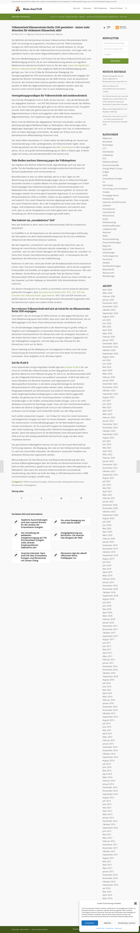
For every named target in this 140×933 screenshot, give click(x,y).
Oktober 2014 (109, 754)
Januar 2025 (108, 340)
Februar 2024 (109, 377)
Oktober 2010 (109, 882)
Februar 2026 (109, 297)
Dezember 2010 (110, 875)
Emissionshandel (111, 165)
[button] (135, 903)
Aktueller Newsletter (21, 17)
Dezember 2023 (110, 384)
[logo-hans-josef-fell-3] (29, 8)
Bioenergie (108, 145)
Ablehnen (107, 923)
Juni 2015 (107, 727)
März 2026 (107, 293)
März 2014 (107, 777)
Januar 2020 (108, 542)
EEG (104, 159)
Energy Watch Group (112, 169)
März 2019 (107, 576)
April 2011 (107, 865)
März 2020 (107, 535)
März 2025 (107, 334)
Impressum (118, 928)
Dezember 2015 (110, 707)
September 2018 (110, 596)
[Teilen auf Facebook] (22, 498)
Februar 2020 (109, 539)
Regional (59, 34)
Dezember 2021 (110, 465)
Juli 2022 (107, 441)
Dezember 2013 (110, 788)
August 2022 (108, 438)
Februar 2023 (109, 418)
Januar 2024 (108, 381)
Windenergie (109, 276)
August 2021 (108, 478)
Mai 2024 (107, 367)
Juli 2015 (107, 724)
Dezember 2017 (110, 626)
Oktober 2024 (109, 350)
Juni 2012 (107, 831)
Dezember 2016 (110, 667)
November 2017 (110, 629)
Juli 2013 (107, 801)
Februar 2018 (109, 619)
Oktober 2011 (109, 852)
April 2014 (107, 774)
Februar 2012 (109, 841)
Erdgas (106, 172)
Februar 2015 (109, 741)
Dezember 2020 (110, 505)
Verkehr (106, 263)
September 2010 (110, 885)
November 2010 (110, 878)
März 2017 (107, 656)
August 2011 (108, 858)
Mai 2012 (107, 835)
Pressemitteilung (111, 239)
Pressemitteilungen (112, 243)
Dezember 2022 (110, 424)
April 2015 (107, 734)
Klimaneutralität (55, 482)
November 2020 (110, 508)
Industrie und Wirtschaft (114, 202)
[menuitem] (77, 8)
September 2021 (110, 475)
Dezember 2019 (110, 545)
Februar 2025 (109, 337)
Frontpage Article (111, 196)
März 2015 (107, 737)
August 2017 (108, 640)
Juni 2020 (107, 525)
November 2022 (110, 428)
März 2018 (107, 616)
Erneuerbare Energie (112, 179)
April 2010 (107, 895)
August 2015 (108, 720)
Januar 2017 (108, 663)
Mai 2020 (107, 529)
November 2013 (110, 791)
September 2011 (110, 855)
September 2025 (110, 313)
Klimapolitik (68, 482)
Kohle (105, 219)
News (105, 236)
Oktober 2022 (109, 431)
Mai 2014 (107, 771)
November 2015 (110, 710)
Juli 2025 (107, 320)
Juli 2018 (107, 603)
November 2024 (110, 347)
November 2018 (110, 589)
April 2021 (107, 492)
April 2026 (107, 290)
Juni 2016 (107, 687)
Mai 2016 (107, 690)
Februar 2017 (109, 660)
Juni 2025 (107, 324)
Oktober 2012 (109, 825)
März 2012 (107, 838)
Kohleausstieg (109, 222)
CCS (104, 148)
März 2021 (107, 495)
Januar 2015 (108, 744)
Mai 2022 (107, 448)
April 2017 (107, 653)
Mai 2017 (107, 650)
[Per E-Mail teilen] (81, 498)
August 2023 (108, 397)
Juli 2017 (107, 643)
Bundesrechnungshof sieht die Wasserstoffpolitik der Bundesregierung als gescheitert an (115, 78)
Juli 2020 (107, 522)
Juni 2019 (107, 566)
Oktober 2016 (109, 673)
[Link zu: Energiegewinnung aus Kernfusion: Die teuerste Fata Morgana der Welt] (71, 536)
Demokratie (40, 34)
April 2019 (107, 572)
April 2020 (107, 532)
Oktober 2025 (109, 310)
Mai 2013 (107, 808)
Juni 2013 (107, 804)
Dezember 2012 (110, 821)
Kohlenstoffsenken (111, 226)
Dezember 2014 (110, 747)
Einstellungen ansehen (126, 923)
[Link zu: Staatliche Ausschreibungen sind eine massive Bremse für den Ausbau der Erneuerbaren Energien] (31, 524)
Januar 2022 (108, 461)
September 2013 (110, 794)
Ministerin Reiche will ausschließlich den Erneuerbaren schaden (114, 88)
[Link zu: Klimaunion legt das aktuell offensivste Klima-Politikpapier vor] (71, 556)
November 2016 (110, 670)
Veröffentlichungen (112, 266)
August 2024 (108, 357)
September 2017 (110, 636)
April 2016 (107, 693)
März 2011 (107, 868)
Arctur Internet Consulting (39, 929)
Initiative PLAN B (72, 367)
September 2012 (110, 828)
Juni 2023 (107, 404)
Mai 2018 (107, 609)
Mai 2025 (107, 327)
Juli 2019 (107, 562)
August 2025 (108, 317)
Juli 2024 (107, 360)
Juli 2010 (107, 888)
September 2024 (110, 354)
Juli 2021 (107, 482)
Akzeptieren (89, 923)
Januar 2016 (108, 703)
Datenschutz (110, 928)
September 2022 (110, 434)
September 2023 (110, 394)
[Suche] (126, 8)
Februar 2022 (109, 458)
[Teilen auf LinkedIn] (61, 498)
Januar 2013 (108, 818)
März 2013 (107, 814)
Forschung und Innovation (115, 189)
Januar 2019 (108, 582)
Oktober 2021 (109, 471)
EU (104, 182)
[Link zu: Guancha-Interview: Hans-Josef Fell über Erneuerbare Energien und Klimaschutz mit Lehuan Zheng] (31, 557)
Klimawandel (17, 485)
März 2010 (107, 899)
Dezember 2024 (110, 344)
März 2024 (107, 374)
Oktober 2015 (109, 714)
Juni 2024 (107, 364)
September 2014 (110, 757)
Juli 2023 (107, 401)
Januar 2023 (108, 421)
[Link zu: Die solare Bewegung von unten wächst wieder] (71, 522)
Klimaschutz (50, 34)
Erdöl (105, 175)
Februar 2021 (109, 498)
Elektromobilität (110, 162)
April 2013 (107, 811)
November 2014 (110, 751)
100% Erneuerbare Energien (35, 482)
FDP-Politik (108, 186)
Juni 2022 (107, 445)
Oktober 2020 (109, 512)
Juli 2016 (107, 683)
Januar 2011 (108, 872)
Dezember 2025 (110, 303)
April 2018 (107, 613)
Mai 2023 (107, 408)
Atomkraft (107, 142)
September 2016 (110, 677)
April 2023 (107, 411)
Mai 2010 (107, 892)
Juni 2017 (107, 646)
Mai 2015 (107, 730)
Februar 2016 (109, 700)
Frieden (106, 192)
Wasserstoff (108, 273)
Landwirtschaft (110, 229)
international (109, 212)
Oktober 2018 (109, 593)
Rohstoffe (107, 249)
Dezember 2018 (110, 586)
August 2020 (108, 518)
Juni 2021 (107, 485)
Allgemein (30, 34)
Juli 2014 (107, 764)
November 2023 (110, 387)
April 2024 (107, 371)
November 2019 (110, 549)
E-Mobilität (108, 155)
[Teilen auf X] (41, 498)
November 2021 (110, 468)
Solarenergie (109, 253)
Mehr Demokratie (65, 147)
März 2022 (107, 455)
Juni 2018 (107, 606)
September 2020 (110, 515)
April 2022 (107, 451)
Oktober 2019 (109, 552)
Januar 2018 (108, 623)
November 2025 (110, 307)
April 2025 (107, 330)
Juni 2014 (107, 767)
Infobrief (107, 206)
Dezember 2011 (110, 845)
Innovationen (109, 209)
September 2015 (110, 717)
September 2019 (110, 556)
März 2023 (107, 414)
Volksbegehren (29, 485)
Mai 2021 (107, 488)
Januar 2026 (108, 300)
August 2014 (108, 761)
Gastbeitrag (108, 199)
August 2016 (108, 680)
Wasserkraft (108, 270)
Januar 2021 (108, 502)
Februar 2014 (109, 781)
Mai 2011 (107, 862)
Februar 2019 (109, 579)
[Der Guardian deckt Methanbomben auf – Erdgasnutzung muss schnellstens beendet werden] (138, 466)
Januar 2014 (108, 784)
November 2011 (110, 848)
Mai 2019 (107, 569)
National (107, 233)
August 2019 (108, 559)
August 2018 (108, 599)
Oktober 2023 (109, 391)
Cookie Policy (100, 928)
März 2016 (107, 697)
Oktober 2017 (109, 633)
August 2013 (108, 798)
